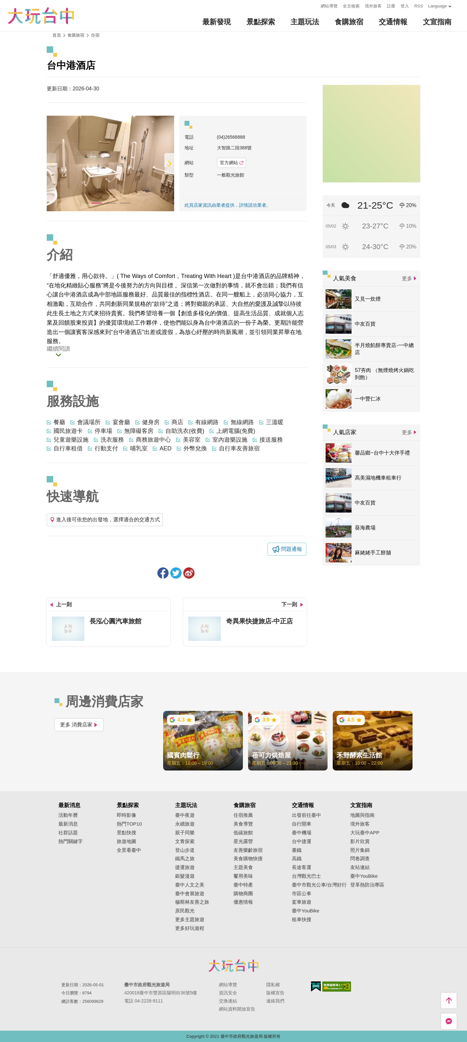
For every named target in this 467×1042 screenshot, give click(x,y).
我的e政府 (316, 986)
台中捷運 (301, 841)
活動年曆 (68, 815)
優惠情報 (243, 902)
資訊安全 (228, 992)
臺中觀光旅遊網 (41, 15)
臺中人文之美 (189, 884)
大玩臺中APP (364, 832)
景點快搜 (126, 832)
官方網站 (231, 162)
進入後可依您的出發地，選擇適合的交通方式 (105, 519)
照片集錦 (360, 850)
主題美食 (243, 867)
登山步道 (185, 850)
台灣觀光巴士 (306, 876)
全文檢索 (351, 6)
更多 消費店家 (79, 724)
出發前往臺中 (306, 815)
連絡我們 (275, 1000)
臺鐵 (297, 850)
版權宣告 (275, 992)
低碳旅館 (243, 832)
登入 (405, 6)
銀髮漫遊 (185, 876)
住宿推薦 (243, 815)
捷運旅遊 (185, 867)
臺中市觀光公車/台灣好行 (319, 884)
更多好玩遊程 (189, 928)
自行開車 (301, 824)
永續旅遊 (185, 824)
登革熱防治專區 (367, 884)
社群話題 (68, 832)
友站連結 (360, 867)
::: (314, 5)
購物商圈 (243, 893)
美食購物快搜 (248, 858)
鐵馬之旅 (185, 858)
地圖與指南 (362, 815)
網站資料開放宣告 (237, 1009)
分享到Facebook (163, 573)
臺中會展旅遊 (189, 893)
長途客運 (301, 867)
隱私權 (273, 984)
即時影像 (126, 815)
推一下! (176, 573)
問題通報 (291, 549)
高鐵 (297, 858)
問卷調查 (360, 858)
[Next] (169, 163)
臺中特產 (243, 884)
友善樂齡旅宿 (248, 850)
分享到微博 (189, 573)
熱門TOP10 (129, 824)
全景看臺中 (129, 850)
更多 (407, 278)
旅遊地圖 (126, 841)
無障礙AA (336, 986)
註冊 (391, 6)
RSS (418, 6)
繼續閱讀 (58, 349)
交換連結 (228, 1000)
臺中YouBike (305, 910)
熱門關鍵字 (70, 841)
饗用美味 (243, 876)
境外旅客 (373, 6)
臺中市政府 (233, 965)
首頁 (57, 35)
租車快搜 (301, 919)
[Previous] (51, 163)
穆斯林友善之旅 (192, 902)
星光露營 (243, 841)
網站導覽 (329, 6)
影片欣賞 (360, 841)
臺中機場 (301, 832)
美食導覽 (243, 824)
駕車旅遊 (301, 902)
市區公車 (301, 893)
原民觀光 (185, 910)
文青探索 (185, 841)
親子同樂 (185, 832)
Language (437, 6)
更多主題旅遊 (189, 919)
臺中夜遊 (185, 815)
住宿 (95, 35)
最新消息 (68, 824)
